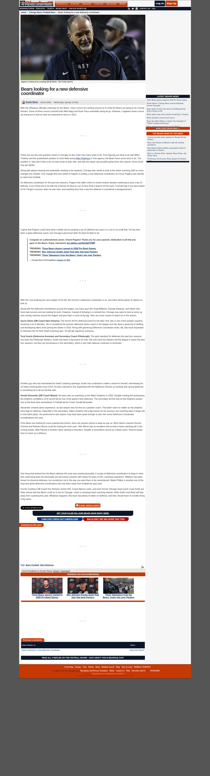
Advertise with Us (138, 671)
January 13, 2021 (63, 260)
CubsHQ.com (120, 673)
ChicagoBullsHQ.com (110, 673)
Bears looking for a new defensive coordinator (41, 650)
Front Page (69, 667)
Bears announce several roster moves (161, 118)
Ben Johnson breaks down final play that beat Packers (70, 252)
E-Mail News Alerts (89, 505)
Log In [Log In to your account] (160, 3)
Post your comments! (32, 640)
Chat (85, 667)
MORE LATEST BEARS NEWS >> (168, 128)
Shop (118, 667)
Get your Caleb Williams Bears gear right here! (83, 513)
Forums (78, 667)
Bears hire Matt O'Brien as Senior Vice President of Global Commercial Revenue (166, 122)
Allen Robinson (83, 158)
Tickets (98, 4)
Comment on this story (31, 525)
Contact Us (120, 671)
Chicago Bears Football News (42, 12)
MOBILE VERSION (142, 667)
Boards (86, 4)
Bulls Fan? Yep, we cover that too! (106, 519)
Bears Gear (61, 9)
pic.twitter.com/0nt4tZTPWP (81, 243)
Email (56, 571)
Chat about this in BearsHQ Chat (106, 658)
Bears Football (32, 565)
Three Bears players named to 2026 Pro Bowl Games (69, 248)
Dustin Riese (32, 102)
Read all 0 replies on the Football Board (64, 658)
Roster (75, 4)
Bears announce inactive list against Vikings (163, 127)
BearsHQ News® (137, 650)
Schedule (61, 4)
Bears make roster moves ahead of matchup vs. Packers (168, 114)
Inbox (97, 667)
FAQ (153, 9)
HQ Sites (111, 4)
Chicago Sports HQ (77, 9)
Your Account (126, 667)
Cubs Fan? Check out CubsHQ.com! (59, 519)
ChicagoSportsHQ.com (97, 673)
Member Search (108, 667)
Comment (65, 571)
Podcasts (40, 9)
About (111, 671)
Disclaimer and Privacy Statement (94, 671)
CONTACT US (145, 9)
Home (23, 12)
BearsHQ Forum (27, 9)
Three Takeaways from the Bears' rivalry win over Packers (71, 255)
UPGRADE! (155, 671)
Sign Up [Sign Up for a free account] (171, 3)
